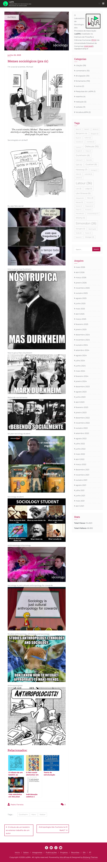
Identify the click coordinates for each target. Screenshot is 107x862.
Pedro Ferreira (15, 804)
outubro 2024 (82, 345)
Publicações (51, 852)
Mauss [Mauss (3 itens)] (79, 202)
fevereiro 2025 (82, 324)
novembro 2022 (83, 423)
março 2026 (81, 277)
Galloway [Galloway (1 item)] (79, 160)
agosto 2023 (81, 392)
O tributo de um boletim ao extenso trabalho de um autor (18, 830)
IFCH (94, 40)
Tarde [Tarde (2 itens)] (79, 233)
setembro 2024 (82, 350)
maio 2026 (80, 267)
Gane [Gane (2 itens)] (89, 160)
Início (17, 852)
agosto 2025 (81, 298)
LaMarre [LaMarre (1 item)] (79, 177)
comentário (81, 71)
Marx (33, 814)
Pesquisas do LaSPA (84, 91)
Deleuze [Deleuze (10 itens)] (92, 146)
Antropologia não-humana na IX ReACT (53, 828)
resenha (79, 96)
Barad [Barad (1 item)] (86, 129)
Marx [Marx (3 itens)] (90, 198)
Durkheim (23, 814)
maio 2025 (80, 309)
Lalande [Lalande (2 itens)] (88, 174)
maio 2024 (80, 371)
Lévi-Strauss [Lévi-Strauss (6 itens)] (83, 193)
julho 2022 (80, 444)
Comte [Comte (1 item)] (78, 147)
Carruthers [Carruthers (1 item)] (79, 142)
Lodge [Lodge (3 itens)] (88, 189)
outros (78, 86)
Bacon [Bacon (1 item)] (78, 129)
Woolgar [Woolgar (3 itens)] (89, 237)
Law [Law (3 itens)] (78, 189)
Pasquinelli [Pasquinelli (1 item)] (89, 206)
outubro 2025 (82, 293)
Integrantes (37, 852)
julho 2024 (80, 361)
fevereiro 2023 (82, 407)
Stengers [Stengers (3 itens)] (80, 229)
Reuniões (75, 852)
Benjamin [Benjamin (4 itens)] (81, 133)
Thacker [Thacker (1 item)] (88, 233)
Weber (42, 814)
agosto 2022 (81, 438)
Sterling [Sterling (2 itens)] (92, 229)
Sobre (26, 852)
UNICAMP (88, 46)
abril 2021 (80, 506)
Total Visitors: (80, 528)
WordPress (64, 857)
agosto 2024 (81, 355)
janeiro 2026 (81, 283)
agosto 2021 (81, 485)
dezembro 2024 (83, 335)
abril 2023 (80, 402)
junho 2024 (81, 366)
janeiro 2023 (81, 412)
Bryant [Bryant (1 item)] (78, 138)
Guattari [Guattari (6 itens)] (91, 164)
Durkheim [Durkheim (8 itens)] (83, 155)
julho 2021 (80, 490)
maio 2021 (80, 501)
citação (79, 65)
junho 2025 (80, 303)
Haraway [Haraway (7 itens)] (81, 169)
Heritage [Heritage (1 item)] (94, 170)
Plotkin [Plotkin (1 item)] (78, 209)
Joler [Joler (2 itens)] (78, 174)
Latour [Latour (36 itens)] (84, 183)
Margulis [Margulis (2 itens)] (80, 198)
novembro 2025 (83, 288)
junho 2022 (80, 449)
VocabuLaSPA (82, 112)
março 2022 (81, 464)
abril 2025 (80, 314)
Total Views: (80, 523)
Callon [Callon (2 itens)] (88, 137)
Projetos (64, 852)
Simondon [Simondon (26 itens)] (86, 223)
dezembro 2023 (83, 386)
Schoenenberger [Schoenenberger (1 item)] (92, 213)
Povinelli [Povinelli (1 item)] (88, 209)
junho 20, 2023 (14, 55)
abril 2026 (80, 272)
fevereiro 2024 (82, 376)
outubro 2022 (82, 428)
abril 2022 (80, 459)
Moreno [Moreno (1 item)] (79, 206)
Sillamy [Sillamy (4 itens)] (80, 218)
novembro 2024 (83, 340)
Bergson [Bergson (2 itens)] (94, 134)
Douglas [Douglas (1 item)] (79, 151)
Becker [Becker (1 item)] (95, 129)
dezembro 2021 (82, 470)
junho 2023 (80, 397)
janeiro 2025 (81, 329)
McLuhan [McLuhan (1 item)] (90, 202)
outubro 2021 (81, 480)
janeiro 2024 (81, 381)
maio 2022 (80, 454)
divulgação (81, 76)
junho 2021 (80, 496)
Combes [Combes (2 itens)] (90, 142)
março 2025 (81, 319)
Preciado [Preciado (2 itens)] (80, 213)
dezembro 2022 (83, 418)
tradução (80, 102)
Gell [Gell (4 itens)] (79, 165)
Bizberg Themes (90, 857)
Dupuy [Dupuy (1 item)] (88, 151)
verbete (79, 107)
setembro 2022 (82, 433)
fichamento (81, 81)
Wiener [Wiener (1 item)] (79, 237)
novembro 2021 (82, 475)
